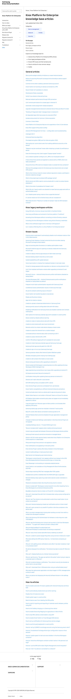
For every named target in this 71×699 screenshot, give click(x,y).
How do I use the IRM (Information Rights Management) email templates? (46, 645)
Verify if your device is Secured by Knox (36, 96)
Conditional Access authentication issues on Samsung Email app (43, 287)
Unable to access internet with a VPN (36, 337)
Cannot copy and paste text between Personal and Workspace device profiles (47, 431)
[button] (18, 665)
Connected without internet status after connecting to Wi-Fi (42, 333)
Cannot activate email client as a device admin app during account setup (46, 392)
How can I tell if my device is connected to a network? (40, 649)
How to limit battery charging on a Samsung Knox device (41, 608)
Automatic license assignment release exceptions (39, 106)
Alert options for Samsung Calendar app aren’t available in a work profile (46, 315)
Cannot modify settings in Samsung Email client (39, 452)
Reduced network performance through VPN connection (41, 99)
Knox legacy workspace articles (33, 45)
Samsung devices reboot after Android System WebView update (43, 352)
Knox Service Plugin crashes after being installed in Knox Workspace (44, 449)
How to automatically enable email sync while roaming (41, 591)
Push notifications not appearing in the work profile (40, 446)
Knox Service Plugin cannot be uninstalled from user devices (42, 386)
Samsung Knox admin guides (9, 11)
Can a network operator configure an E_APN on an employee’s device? (45, 157)
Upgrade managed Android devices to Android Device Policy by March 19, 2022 (47, 109)
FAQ (3, 42)
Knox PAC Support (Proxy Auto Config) (36, 128)
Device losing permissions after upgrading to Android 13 (41, 362)
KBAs (3, 47)
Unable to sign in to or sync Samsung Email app (39, 349)
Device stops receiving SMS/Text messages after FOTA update (42, 471)
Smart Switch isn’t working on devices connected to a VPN (42, 87)
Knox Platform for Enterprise (38, 10)
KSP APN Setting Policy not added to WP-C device (39, 383)
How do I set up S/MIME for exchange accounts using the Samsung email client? (48, 627)
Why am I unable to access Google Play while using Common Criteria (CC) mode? (48, 536)
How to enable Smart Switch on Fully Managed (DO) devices (42, 618)
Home (27, 10)
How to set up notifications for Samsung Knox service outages (43, 621)
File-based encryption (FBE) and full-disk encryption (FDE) (42, 140)
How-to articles (29, 50)
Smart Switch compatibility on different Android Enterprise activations (45, 389)
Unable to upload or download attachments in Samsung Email (43, 303)
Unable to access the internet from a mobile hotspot (40, 330)
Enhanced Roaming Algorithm (34, 137)
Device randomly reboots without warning (37, 318)
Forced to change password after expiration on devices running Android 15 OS (47, 266)
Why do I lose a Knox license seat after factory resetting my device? (44, 532)
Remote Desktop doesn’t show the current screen (39, 257)
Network (30, 33)
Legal (21, 696)
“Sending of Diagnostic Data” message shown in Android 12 (42, 112)
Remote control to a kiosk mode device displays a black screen (43, 327)
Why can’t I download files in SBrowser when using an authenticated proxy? (46, 567)
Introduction (5, 20)
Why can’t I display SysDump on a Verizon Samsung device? (42, 554)
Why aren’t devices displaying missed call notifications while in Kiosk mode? (47, 504)
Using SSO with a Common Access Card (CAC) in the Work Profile (43, 211)
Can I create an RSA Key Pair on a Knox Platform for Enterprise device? (45, 227)
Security (30, 36)
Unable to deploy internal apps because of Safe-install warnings (43, 253)
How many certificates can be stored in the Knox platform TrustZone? (45, 214)
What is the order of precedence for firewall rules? (39, 186)
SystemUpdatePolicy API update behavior (37, 260)
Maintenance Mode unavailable (34, 93)
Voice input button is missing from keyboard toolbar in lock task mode (45, 263)
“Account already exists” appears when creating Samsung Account (44, 428)
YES (32, 659)
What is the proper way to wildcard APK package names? (41, 178)
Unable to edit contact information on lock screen (39, 359)
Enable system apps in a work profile (36, 597)
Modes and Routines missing (34, 297)
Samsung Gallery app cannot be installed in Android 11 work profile (44, 408)
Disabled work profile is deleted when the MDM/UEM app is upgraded (45, 475)
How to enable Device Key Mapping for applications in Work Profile (44, 611)
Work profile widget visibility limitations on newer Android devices (44, 75)
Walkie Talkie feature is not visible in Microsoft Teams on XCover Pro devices (47, 395)
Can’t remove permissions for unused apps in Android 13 (41, 102)
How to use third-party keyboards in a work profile (40, 624)
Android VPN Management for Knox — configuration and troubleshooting (46, 131)
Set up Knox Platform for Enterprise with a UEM (10, 29)
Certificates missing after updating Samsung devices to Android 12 (44, 376)
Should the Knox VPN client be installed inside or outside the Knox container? (47, 165)
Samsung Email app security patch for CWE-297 (39, 346)
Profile (40, 33)
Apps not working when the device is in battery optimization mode (44, 245)
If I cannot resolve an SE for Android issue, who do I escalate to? (43, 197)
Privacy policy (11, 696)
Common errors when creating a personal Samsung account (42, 83)
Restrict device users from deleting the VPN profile (40, 600)
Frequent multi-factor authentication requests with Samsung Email (44, 284)
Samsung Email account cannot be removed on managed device (43, 434)
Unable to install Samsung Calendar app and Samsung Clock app (43, 343)
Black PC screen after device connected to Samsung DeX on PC (43, 412)
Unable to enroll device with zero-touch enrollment (40, 324)
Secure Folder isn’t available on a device (37, 90)
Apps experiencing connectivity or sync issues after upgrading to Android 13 (46, 370)
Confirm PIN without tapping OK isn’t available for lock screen (43, 340)
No (39, 659)
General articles (29, 43)
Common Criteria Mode (32, 121)
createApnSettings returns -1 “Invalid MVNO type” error (41, 425)
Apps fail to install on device (33, 300)
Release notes (5, 35)
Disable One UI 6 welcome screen (35, 594)
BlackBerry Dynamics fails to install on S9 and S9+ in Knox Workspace (45, 491)
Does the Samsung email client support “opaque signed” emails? (43, 153)
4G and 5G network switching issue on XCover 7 (39, 291)
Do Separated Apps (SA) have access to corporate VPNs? (41, 115)
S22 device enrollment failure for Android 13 (38, 373)
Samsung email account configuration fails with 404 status (42, 306)
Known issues (29, 48)
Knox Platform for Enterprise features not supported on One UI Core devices (47, 124)
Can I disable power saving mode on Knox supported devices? (43, 194)
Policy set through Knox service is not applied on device (41, 442)
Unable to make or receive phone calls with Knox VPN (40, 321)
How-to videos (5, 23)
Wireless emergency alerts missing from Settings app (40, 356)
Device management (33, 29)
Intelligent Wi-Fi (30, 134)
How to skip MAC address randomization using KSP (40, 615)
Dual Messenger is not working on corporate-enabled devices (42, 463)
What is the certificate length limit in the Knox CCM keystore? (43, 224)
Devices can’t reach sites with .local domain (38, 379)
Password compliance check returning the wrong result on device (44, 483)
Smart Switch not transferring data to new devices (39, 294)
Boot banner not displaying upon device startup (39, 455)
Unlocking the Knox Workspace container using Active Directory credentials (46, 220)
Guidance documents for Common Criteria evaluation (40, 118)
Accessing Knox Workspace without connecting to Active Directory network (46, 217)
